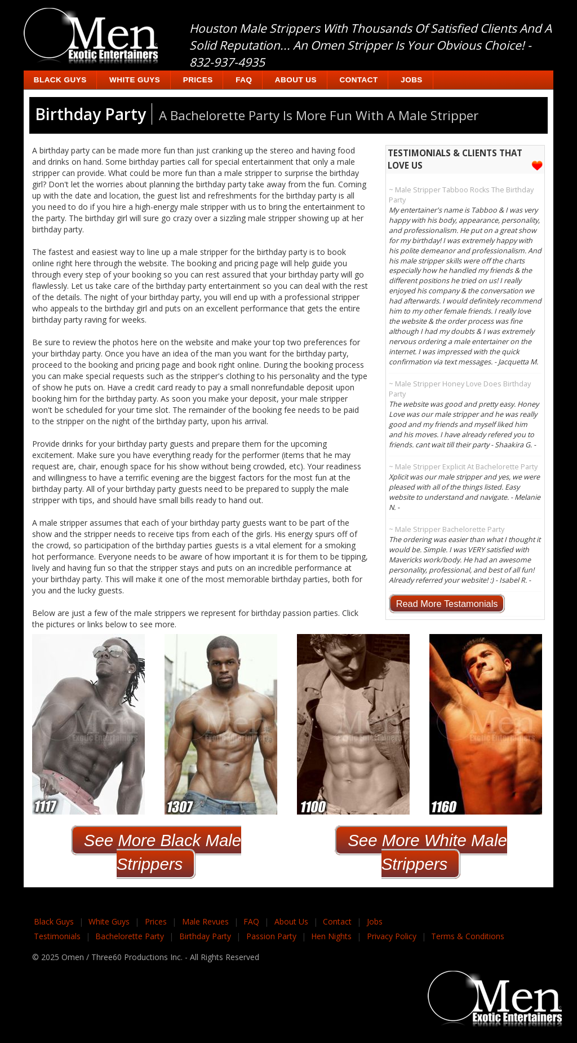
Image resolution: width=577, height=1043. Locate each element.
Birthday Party (205, 936)
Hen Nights (331, 936)
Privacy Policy (391, 936)
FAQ (244, 80)
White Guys (134, 80)
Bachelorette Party (129, 936)
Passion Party (271, 936)
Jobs (412, 80)
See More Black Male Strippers (162, 852)
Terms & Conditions (467, 936)
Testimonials (57, 936)
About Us (296, 80)
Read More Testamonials (447, 603)
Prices (198, 80)
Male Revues (205, 921)
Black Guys (60, 80)
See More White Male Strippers (427, 852)
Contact (359, 80)
